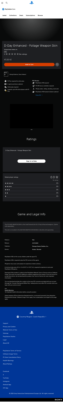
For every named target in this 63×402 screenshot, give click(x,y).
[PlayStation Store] (9, 9)
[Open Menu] (2, 3)
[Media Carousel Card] (31, 116)
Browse (40, 15)
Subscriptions (30, 15)
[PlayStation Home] (31, 3)
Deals (21, 15)
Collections (13, 15)
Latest (4, 15)
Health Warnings (9, 290)
